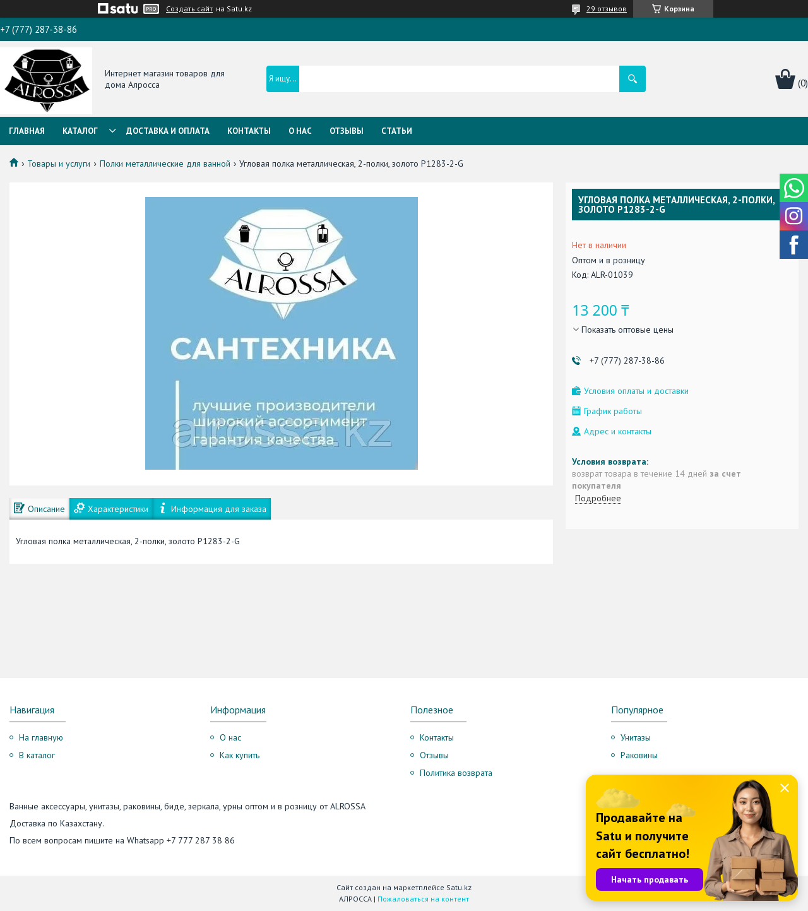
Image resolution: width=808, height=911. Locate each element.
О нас (300, 131)
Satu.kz (459, 887)
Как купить (239, 755)
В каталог (37, 755)
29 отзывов (606, 8)
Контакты (249, 131)
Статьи (396, 131)
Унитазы (636, 737)
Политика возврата (456, 772)
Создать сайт (189, 8)
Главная (27, 131)
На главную (41, 737)
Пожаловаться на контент (423, 898)
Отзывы (347, 131)
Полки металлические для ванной (165, 163)
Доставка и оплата (168, 131)
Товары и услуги (58, 163)
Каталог (80, 131)
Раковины (639, 755)
